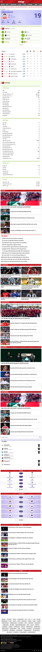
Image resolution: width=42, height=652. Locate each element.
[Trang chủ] (3, 9)
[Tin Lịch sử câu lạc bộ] (36, 628)
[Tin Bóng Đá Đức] (31, 623)
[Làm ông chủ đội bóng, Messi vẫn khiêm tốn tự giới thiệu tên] (22, 251)
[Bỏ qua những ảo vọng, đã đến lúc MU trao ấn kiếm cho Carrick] (21, 601)
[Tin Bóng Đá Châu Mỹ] (5, 628)
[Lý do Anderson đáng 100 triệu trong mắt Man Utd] (21, 585)
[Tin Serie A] (34, 621)
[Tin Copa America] (5, 626)
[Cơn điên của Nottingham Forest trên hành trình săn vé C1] (21, 230)
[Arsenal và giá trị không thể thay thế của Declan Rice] (21, 432)
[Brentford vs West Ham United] (21, 502)
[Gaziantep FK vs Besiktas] (21, 479)
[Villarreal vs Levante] (21, 516)
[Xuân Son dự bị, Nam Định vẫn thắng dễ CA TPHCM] (21, 336)
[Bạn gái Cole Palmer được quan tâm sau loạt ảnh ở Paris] (21, 368)
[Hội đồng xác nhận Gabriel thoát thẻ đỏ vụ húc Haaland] (22, 261)
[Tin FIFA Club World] (19, 630)
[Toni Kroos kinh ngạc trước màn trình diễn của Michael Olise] (22, 259)
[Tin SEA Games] (11, 625)
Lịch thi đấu (3, 4)
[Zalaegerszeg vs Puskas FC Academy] (21, 483)
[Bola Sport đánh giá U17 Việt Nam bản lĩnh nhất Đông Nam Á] (21, 323)
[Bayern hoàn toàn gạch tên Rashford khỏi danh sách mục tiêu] (21, 224)
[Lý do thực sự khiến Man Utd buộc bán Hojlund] (22, 240)
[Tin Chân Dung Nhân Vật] (27, 630)
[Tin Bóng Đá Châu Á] (37, 626)
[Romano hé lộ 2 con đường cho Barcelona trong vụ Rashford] (22, 253)
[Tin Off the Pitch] (16, 632)
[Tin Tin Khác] (29, 621)
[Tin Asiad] (19, 628)
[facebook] (36, 650)
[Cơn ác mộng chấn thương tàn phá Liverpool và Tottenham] (21, 612)
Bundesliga (6, 83)
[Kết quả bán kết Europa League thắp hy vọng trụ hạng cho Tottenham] (11, 272)
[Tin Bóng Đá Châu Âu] (29, 626)
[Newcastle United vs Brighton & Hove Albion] (21, 497)
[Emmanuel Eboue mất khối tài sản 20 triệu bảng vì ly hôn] (21, 381)
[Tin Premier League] (4, 621)
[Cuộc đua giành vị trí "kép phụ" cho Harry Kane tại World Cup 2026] (21, 606)
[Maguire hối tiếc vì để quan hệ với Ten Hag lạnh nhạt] (22, 249)
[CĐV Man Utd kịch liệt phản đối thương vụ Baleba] (11, 283)
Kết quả (7, 4)
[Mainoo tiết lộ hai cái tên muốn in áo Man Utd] (22, 238)
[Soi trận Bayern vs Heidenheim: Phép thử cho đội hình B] (21, 539)
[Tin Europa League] (5, 625)
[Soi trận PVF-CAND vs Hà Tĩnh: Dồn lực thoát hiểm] (21, 550)
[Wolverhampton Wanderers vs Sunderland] (21, 506)
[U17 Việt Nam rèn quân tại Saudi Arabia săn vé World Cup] (21, 312)
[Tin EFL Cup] (14, 621)
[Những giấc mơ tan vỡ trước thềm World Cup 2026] (21, 596)
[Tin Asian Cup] (23, 626)
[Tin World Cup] (37, 625)
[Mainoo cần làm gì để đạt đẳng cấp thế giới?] (21, 575)
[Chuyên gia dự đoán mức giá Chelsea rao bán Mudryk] (22, 242)
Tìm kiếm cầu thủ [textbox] (4, 437)
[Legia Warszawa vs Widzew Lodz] (21, 476)
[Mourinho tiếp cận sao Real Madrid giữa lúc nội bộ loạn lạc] (22, 257)
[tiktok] (38, 650)
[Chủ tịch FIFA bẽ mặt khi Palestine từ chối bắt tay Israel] (21, 218)
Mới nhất (3, 619)
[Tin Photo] (26, 623)
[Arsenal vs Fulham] (21, 511)
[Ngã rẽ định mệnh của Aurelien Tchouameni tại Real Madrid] (21, 200)
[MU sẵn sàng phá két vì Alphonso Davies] (22, 244)
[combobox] (21, 437)
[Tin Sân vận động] (12, 630)
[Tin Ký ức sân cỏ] (29, 628)
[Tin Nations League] (16, 626)
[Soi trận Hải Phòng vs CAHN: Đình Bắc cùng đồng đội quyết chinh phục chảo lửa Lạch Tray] (21, 342)
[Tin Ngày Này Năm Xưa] (36, 630)
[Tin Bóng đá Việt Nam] (5, 623)
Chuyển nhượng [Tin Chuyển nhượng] (20, 619)
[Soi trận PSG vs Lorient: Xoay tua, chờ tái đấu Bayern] (21, 529)
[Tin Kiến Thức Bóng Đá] (32, 632)
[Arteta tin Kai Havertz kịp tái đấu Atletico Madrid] (21, 425)
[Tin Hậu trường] (20, 623)
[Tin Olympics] (10, 626)
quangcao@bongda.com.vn (10, 645)
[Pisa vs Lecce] (21, 473)
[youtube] (40, 650)
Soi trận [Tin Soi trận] (38, 619)
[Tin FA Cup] (10, 621)
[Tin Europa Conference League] (20, 625)
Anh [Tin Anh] (26, 619)
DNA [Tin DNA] (34, 619)
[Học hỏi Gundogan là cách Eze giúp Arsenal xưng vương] (21, 580)
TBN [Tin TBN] (29, 619)
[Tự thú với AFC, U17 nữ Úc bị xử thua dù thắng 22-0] (22, 255)
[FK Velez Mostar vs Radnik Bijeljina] (21, 486)
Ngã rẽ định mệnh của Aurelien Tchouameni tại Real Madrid (18, 7)
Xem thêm (21, 489)
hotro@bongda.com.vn (9, 648)
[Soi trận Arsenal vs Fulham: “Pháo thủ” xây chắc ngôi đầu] (21, 565)
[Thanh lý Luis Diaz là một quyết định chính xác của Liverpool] (31, 272)
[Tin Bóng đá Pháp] (37, 623)
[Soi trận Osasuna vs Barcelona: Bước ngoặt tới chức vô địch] (21, 560)
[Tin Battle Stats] (9, 632)
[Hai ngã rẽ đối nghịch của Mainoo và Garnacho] (11, 295)
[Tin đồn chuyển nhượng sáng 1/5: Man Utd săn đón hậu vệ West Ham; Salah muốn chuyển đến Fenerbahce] (31, 283)
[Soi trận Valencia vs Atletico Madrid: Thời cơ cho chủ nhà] (21, 534)
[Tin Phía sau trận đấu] (23, 632)
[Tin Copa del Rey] (24, 621)
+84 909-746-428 (17, 645)
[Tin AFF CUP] (32, 625)
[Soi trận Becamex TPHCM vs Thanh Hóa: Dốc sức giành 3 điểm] (21, 555)
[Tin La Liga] (19, 621)
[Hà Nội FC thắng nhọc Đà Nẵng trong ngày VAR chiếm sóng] (21, 329)
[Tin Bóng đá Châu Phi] (13, 628)
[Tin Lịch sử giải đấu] (5, 630)
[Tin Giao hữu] (23, 628)
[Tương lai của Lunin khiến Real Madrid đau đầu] (21, 212)
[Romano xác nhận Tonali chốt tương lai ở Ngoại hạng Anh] (31, 295)
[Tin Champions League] (13, 623)
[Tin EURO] (27, 625)
